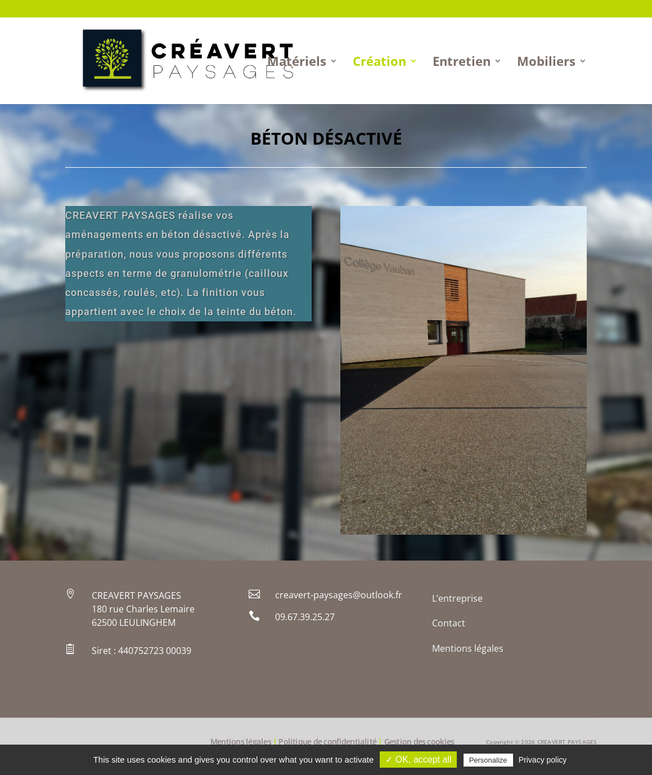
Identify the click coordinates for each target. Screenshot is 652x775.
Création (379, 63)
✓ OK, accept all (418, 759)
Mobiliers (546, 63)
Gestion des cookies (419, 742)
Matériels (296, 63)
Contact (508, 9)
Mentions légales (559, 9)
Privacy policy (543, 759)
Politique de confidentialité (327, 742)
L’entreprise (466, 9)
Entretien (462, 63)
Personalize (488, 760)
